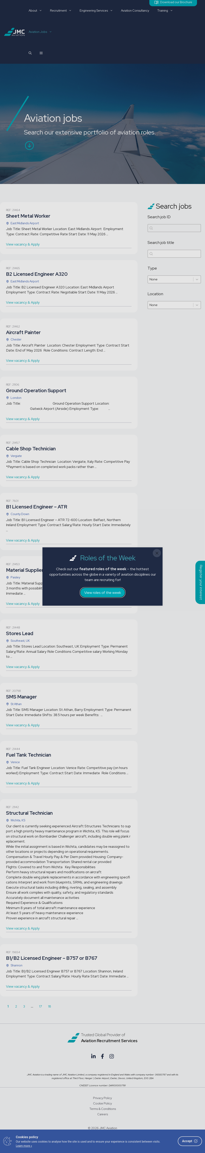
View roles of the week (102, 592)
